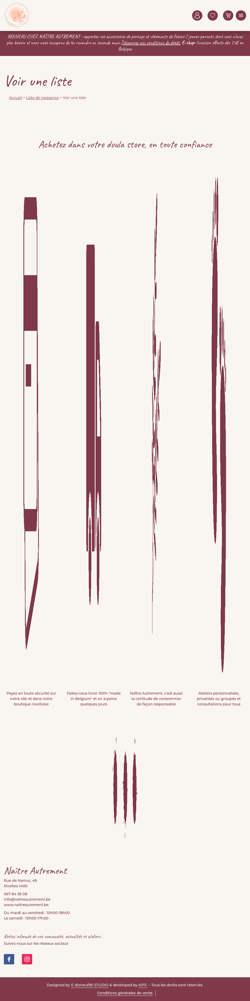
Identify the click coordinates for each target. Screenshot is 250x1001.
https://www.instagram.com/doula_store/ (27, 959)
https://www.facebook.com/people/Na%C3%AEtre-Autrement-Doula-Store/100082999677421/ (9, 959)
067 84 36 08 (15, 894)
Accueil (15, 97)
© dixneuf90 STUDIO (89, 985)
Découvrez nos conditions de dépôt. (151, 42)
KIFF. (143, 985)
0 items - (228, 15)
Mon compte (197, 15)
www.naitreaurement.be (26, 904)
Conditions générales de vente (124, 993)
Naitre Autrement (17, 15)
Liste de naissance (42, 97)
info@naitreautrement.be (27, 899)
